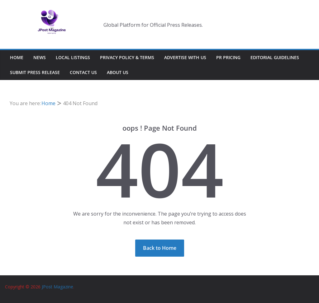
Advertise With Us (185, 57)
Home (16, 57)
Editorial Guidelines (274, 57)
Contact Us (83, 72)
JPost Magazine (57, 287)
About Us (117, 72)
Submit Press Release (35, 72)
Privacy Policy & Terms (127, 57)
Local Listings (73, 57)
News (39, 57)
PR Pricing (228, 57)
